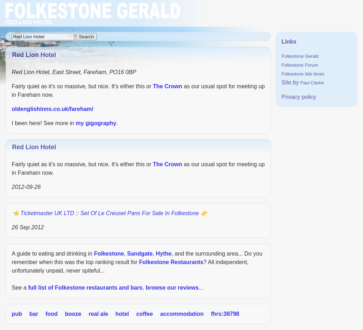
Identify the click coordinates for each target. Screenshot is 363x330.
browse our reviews (172, 288)
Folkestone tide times (302, 74)
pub (17, 314)
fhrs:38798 (225, 314)
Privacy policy (298, 97)
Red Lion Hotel (34, 147)
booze (73, 314)
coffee (144, 314)
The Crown (167, 86)
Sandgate (140, 254)
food (51, 314)
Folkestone (109, 254)
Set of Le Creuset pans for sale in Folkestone (139, 213)
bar (33, 314)
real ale (98, 314)
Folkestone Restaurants (171, 262)
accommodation (182, 314)
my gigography (96, 123)
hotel (122, 314)
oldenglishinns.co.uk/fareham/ (52, 109)
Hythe (163, 254)
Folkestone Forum (299, 65)
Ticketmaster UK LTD (47, 213)
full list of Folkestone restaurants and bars (85, 288)
